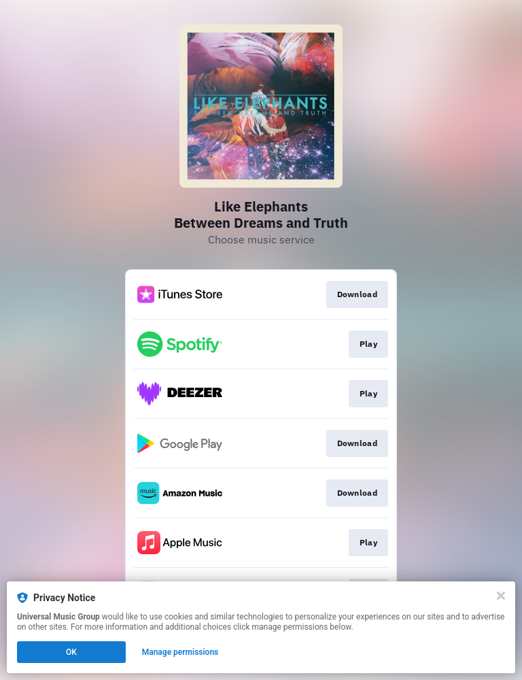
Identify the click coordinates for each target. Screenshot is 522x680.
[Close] (501, 596)
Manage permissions (180, 652)
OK (71, 652)
